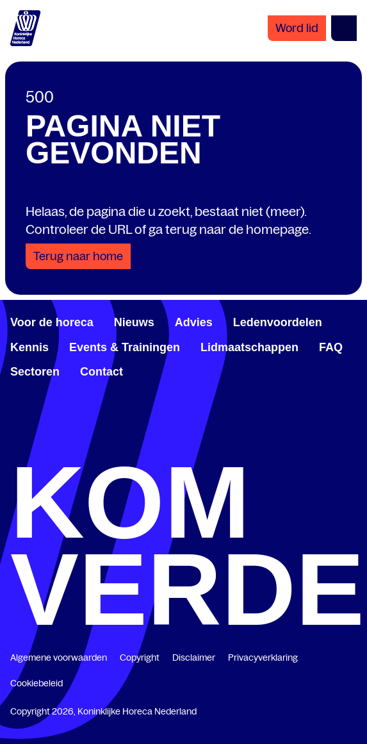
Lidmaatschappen (249, 347)
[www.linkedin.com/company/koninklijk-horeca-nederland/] (99, 446)
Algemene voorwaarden (58, 657)
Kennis (29, 347)
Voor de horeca (52, 322)
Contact (101, 371)
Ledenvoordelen (277, 322)
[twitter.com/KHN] (184, 446)
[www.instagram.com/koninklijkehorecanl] (352, 446)
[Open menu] (344, 28)
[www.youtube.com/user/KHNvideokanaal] (268, 446)
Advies (194, 322)
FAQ (331, 347)
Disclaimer (193, 657)
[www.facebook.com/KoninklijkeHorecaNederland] (15, 446)
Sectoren (35, 371)
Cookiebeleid (36, 683)
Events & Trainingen (124, 347)
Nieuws (134, 322)
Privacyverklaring (263, 657)
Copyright (139, 657)
